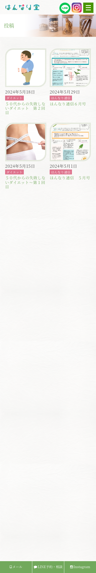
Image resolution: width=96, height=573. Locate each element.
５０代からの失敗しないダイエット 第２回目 (25, 108)
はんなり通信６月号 (68, 103)
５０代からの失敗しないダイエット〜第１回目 (25, 182)
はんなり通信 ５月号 (70, 177)
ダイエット (14, 98)
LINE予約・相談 (48, 566)
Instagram (80, 566)
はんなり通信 (61, 98)
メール (16, 566)
